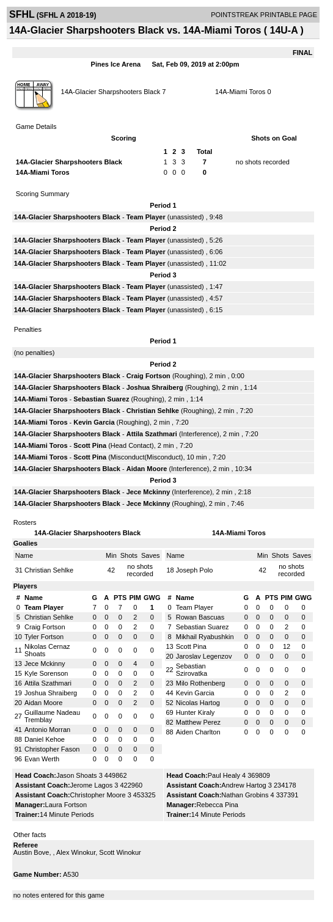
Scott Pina (89, 445)
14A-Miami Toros (240, 91)
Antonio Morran (47, 729)
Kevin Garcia (93, 422)
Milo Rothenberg (200, 683)
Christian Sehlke (152, 410)
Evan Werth (41, 759)
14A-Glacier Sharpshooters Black (111, 91)
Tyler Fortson (44, 636)
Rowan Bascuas (200, 617)
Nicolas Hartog (198, 702)
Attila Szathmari (151, 433)
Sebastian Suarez (101, 399)
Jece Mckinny (148, 492)
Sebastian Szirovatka (191, 669)
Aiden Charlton (198, 732)
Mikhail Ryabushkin (205, 636)
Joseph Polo (194, 570)
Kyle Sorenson (46, 673)
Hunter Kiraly (195, 712)
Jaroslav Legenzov (204, 656)
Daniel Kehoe (44, 739)
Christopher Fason (52, 749)
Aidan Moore (146, 468)
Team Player (146, 217)
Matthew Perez (198, 722)
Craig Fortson (148, 375)
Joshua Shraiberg (154, 387)
